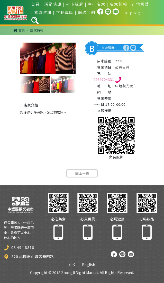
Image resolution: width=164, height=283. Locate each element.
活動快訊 (53, 4)
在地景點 (140, 4)
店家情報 (118, 4)
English (88, 264)
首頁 (35, 4)
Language (132, 12)
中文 (72, 264)
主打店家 (96, 4)
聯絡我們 (86, 12)
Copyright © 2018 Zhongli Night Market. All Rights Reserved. (82, 272)
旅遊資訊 (43, 12)
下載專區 (65, 12)
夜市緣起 (75, 4)
